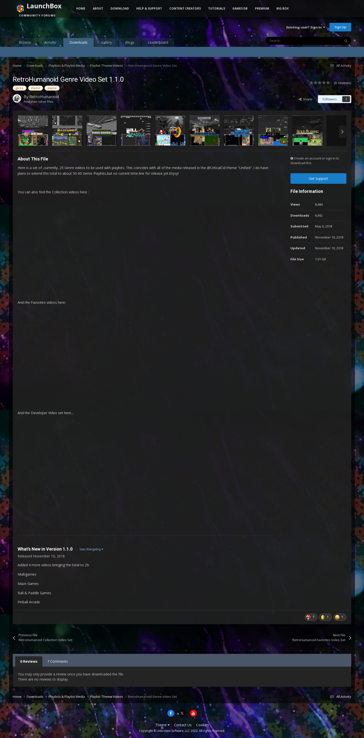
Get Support (318, 178)
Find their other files (38, 101)
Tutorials (216, 8)
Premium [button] (262, 8)
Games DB (240, 8)
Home (80, 8)
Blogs (129, 42)
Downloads (78, 43)
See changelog (91, 549)
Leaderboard (158, 42)
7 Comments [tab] (57, 661)
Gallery (106, 42)
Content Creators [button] (185, 8)
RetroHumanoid (44, 96)
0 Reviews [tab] (29, 661)
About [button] (98, 8)
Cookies (202, 725)
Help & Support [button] (149, 8)
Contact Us (183, 725)
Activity (50, 42)
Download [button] (120, 8)
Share (305, 99)
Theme (162, 725)
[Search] (292, 41)
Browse (25, 42)
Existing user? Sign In (305, 27)
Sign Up (340, 27)
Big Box (282, 8)
